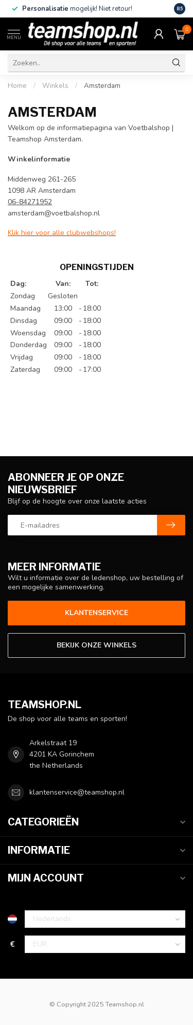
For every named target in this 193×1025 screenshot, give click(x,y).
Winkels (55, 86)
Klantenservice (96, 613)
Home (17, 86)
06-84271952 (30, 202)
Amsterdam (102, 86)
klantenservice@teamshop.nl (77, 792)
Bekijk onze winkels (96, 645)
